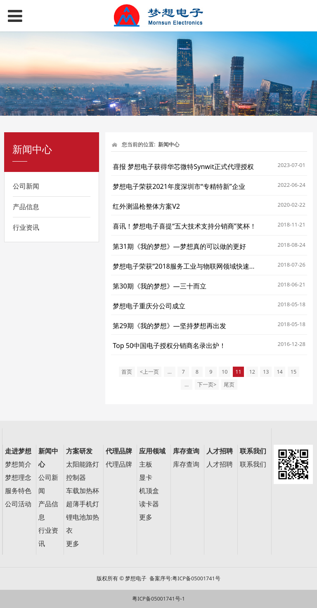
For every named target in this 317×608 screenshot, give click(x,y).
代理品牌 (119, 464)
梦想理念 (18, 477)
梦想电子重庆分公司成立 (149, 305)
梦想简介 (18, 464)
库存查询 (186, 464)
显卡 (145, 477)
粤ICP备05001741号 (196, 578)
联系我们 (253, 464)
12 (252, 371)
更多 (72, 543)
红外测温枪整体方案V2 (146, 206)
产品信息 (26, 206)
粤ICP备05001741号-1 (158, 598)
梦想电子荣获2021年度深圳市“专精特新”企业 (179, 186)
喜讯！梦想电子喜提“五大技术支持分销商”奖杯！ (184, 226)
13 (266, 371)
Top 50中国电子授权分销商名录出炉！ (169, 345)
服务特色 (18, 490)
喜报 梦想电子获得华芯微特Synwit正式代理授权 (183, 166)
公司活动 (18, 504)
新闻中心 (169, 144)
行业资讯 (26, 227)
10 (224, 371)
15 (293, 371)
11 (238, 371)
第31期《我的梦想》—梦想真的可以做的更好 (179, 246)
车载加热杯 (82, 490)
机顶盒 (149, 490)
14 (279, 371)
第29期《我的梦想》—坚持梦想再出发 (169, 325)
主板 (145, 464)
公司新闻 (26, 186)
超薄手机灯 (82, 504)
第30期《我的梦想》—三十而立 (159, 286)
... (170, 371)
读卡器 (149, 504)
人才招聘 (219, 464)
